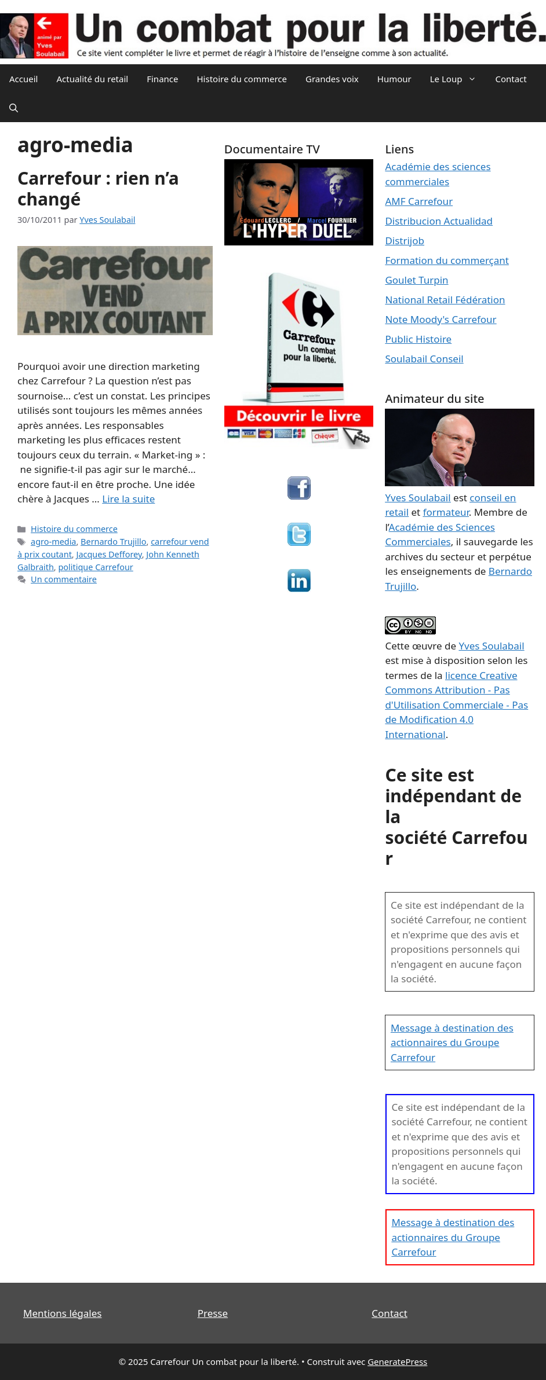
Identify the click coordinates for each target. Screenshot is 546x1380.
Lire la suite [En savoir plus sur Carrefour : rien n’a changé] (128, 498)
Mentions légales (62, 1313)
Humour (394, 79)
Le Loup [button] (458, 78)
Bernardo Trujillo (113, 541)
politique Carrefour (95, 566)
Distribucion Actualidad (439, 220)
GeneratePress (397, 1361)
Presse (213, 1313)
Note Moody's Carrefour (440, 319)
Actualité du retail (92, 79)
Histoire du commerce (241, 79)
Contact (510, 79)
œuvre (427, 645)
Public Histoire (418, 339)
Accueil (23, 79)
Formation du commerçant (447, 260)
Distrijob (404, 240)
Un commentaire (64, 579)
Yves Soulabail (491, 645)
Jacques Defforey (108, 554)
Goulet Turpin (416, 280)
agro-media (53, 541)
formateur (446, 512)
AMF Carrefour (419, 201)
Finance (162, 79)
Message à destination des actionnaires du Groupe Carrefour (452, 1042)
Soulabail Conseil (424, 358)
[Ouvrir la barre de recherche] (13, 107)
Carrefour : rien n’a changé (98, 188)
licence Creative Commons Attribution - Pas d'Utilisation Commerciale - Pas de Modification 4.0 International (456, 705)
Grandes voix (332, 79)
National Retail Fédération (445, 299)
